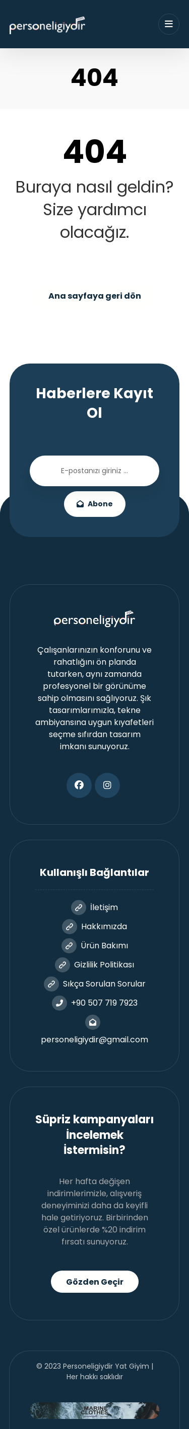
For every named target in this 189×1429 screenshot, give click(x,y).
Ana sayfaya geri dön (94, 296)
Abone (95, 504)
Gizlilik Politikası (94, 964)
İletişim (94, 907)
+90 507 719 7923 (95, 1003)
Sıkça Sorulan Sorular (95, 984)
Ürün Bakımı (94, 945)
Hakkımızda (94, 926)
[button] (79, 785)
